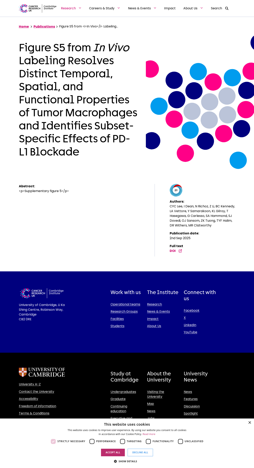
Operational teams (125, 304)
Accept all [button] (113, 452)
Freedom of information (37, 406)
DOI (176, 251)
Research (154, 304)
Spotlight (191, 413)
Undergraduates (123, 391)
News (151, 411)
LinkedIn (190, 325)
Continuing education (119, 408)
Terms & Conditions (34, 413)
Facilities (117, 319)
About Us (154, 326)
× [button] (249, 422)
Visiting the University (155, 394)
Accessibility (28, 398)
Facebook (191, 310)
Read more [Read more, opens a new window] (149, 434)
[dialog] (127, 443)
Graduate (118, 399)
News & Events (158, 311)
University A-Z (30, 384)
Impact (153, 319)
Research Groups (124, 311)
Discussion (192, 406)
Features (191, 399)
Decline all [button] (140, 452)
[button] (127, 461)
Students (117, 326)
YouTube (190, 332)
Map (150, 403)
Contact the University (36, 391)
